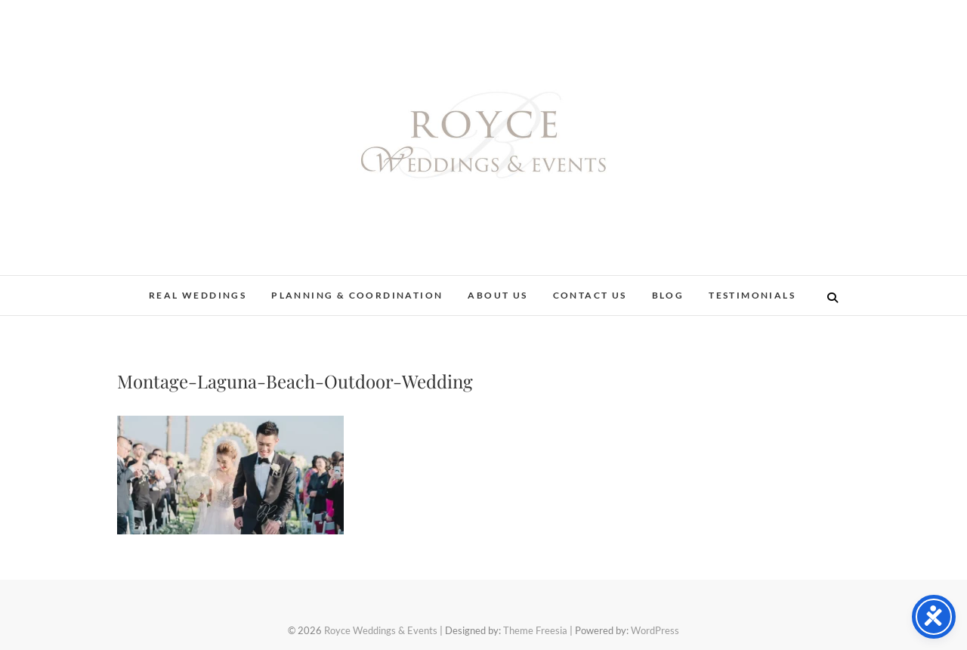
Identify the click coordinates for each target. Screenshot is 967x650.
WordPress (655, 630)
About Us (497, 295)
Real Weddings (197, 295)
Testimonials (752, 295)
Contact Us (590, 295)
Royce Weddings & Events (380, 630)
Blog (668, 295)
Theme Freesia (535, 630)
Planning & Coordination (357, 295)
